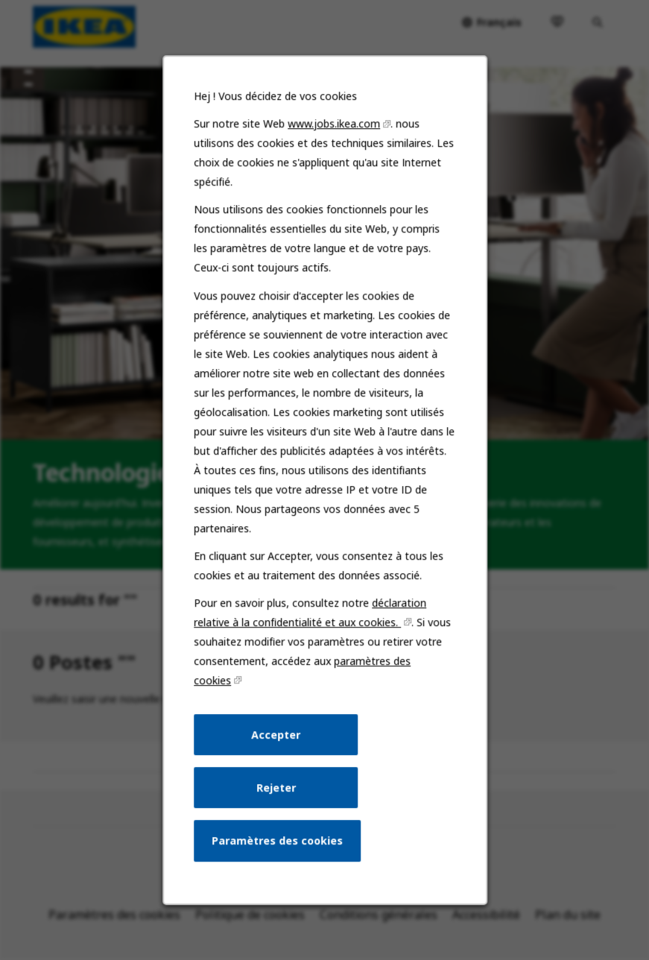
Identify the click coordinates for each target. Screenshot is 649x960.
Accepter (275, 739)
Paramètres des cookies (277, 844)
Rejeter (276, 791)
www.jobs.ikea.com (333, 133)
